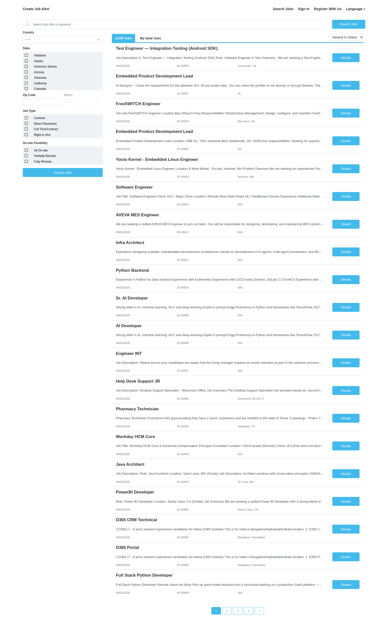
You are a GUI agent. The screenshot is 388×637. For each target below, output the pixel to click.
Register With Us (328, 9)
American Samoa (45, 66)
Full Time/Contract (46, 129)
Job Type (29, 111)
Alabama (40, 55)
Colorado (40, 89)
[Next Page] (259, 610)
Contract (39, 118)
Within (68, 95)
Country (28, 32)
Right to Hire (42, 135)
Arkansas (40, 77)
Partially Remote (45, 156)
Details (346, 58)
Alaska (38, 61)
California (40, 83)
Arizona (39, 72)
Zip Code (29, 95)
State (26, 48)
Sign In (304, 9)
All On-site (41, 150)
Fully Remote (42, 161)
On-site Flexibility (35, 143)
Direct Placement (45, 123)
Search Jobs (283, 9)
